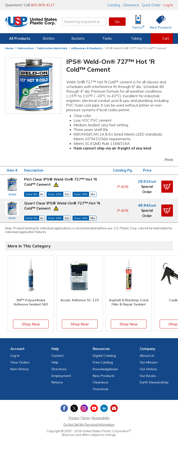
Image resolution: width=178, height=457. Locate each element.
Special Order (147, 189)
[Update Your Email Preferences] (114, 408)
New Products (103, 376)
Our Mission (149, 362)
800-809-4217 (42, 5)
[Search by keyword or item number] (85, 21)
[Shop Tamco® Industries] (138, 21)
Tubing (136, 38)
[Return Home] (32, 22)
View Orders (20, 362)
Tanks (107, 38)
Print (166, 159)
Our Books (148, 376)
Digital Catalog (104, 355)
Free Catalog (103, 362)
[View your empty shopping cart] (162, 38)
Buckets (78, 38)
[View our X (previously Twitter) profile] (74, 408)
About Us (147, 355)
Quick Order (151, 5)
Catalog (113, 5)
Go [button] (117, 21)
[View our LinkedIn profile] (104, 408)
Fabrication (25, 48)
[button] (167, 186)
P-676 (122, 186)
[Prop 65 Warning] (56, 184)
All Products (19, 38)
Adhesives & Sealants (86, 48)
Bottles (49, 38)
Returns (57, 382)
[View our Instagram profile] (84, 408)
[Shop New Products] (159, 21)
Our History (148, 369)
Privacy (74, 418)
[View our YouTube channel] (94, 408)
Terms (85, 418)
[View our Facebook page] (64, 408)
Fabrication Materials (52, 48)
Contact (57, 355)
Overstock (100, 389)
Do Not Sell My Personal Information (89, 424)
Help (54, 362)
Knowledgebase (105, 369)
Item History (19, 369)
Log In (168, 5)
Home (9, 48)
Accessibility (101, 418)
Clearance (131, 5)
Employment (61, 376)
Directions (59, 369)
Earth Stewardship (154, 382)
